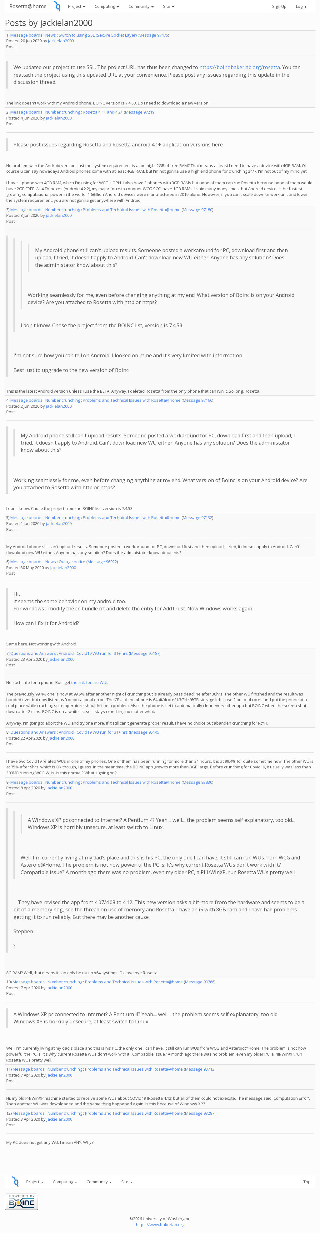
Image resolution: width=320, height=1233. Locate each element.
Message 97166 (197, 400)
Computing (107, 6)
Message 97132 (197, 517)
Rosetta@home (28, 6)
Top (307, 1182)
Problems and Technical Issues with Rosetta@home (132, 209)
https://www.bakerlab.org (160, 1224)
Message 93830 (197, 782)
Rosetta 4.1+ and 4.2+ (103, 112)
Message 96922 (102, 561)
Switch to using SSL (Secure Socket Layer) (98, 35)
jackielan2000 (61, 40)
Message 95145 (144, 732)
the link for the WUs (89, 682)
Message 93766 (199, 982)
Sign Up (279, 6)
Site (168, 6)
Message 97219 (139, 112)
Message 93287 (199, 1113)
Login (301, 6)
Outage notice (72, 561)
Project (76, 6)
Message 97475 (153, 35)
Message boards (26, 35)
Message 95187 (144, 653)
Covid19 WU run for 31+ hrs (102, 653)
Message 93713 (199, 1069)
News (50, 35)
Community (141, 6)
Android (66, 653)
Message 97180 (197, 209)
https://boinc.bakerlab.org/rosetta (239, 67)
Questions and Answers (33, 653)
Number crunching (62, 112)
